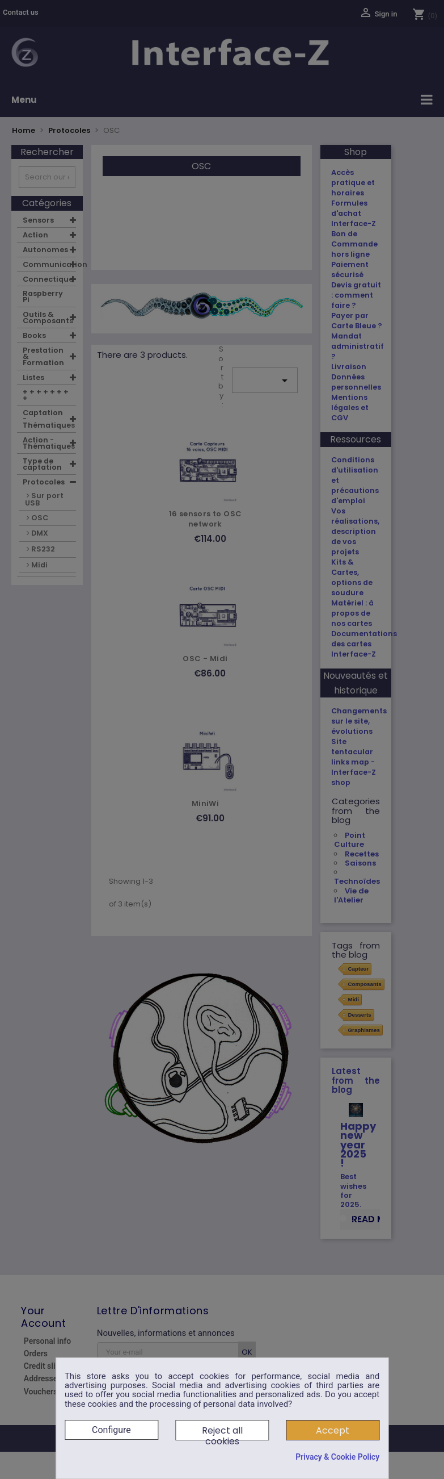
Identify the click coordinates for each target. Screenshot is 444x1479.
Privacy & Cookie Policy (337, 1456)
